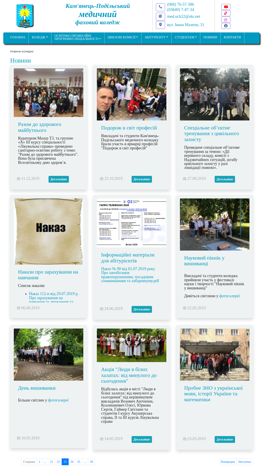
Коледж (38, 37)
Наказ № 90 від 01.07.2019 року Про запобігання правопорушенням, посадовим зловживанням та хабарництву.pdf (130, 274)
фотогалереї (230, 296)
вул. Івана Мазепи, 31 (185, 24)
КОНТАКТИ (232, 37)
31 (51, 461)
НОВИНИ (210, 37)
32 (58, 461)
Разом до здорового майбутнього (39, 127)
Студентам (184, 37)
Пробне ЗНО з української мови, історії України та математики (213, 393)
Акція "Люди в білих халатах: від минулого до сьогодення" (129, 375)
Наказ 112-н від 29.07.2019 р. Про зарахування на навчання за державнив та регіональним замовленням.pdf (52, 302)
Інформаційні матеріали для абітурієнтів (128, 257)
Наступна (245, 461)
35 (78, 461)
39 (91, 461)
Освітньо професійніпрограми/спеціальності (76, 37)
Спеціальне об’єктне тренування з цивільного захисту (211, 133)
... (45, 461)
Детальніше (59, 179)
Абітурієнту (155, 37)
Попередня (228, 461)
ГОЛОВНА (17, 37)
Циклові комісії (122, 37)
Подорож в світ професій (129, 128)
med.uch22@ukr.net (183, 16)
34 (71, 461)
